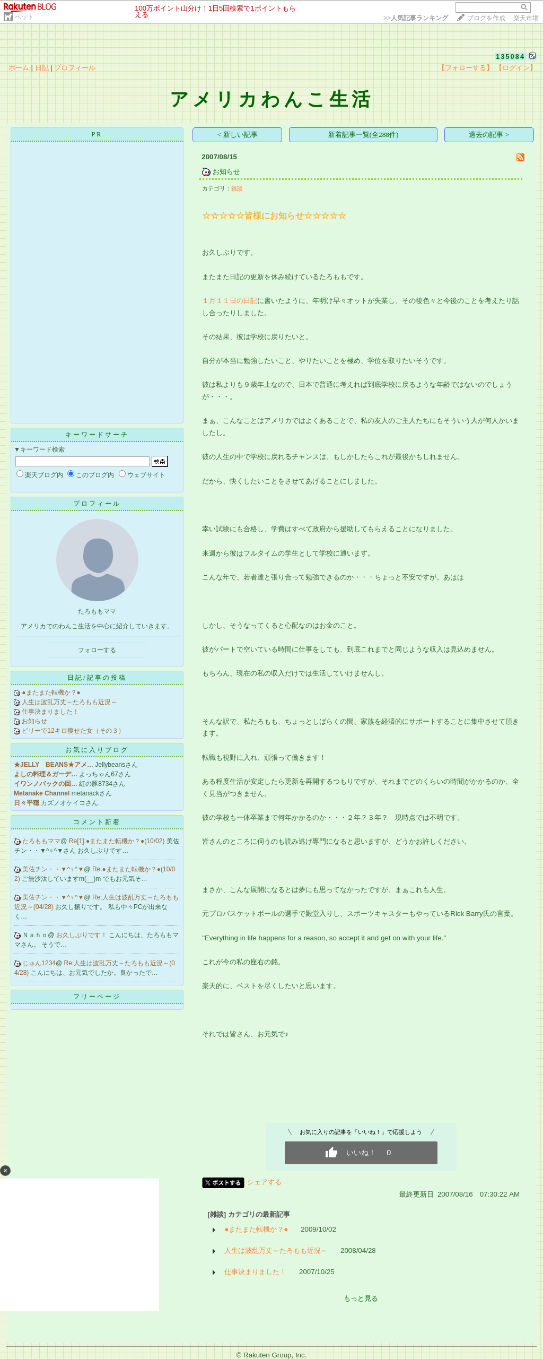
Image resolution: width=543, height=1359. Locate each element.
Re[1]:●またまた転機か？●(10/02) (118, 841)
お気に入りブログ (97, 750)
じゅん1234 (39, 963)
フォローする (97, 650)
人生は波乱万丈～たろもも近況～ (69, 702)
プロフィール (74, 68)
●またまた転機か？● (51, 692)
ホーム (18, 68)
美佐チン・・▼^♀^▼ (53, 869)
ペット (24, 17)
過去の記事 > (489, 135)
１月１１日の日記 (229, 301)
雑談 (237, 188)
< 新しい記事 (237, 135)
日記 (42, 68)
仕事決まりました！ (50, 711)
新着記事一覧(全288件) (363, 135)
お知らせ (34, 721)
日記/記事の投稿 (96, 677)
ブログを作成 (486, 18)
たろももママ (41, 841)
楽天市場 (526, 18)
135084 (510, 56)
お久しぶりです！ (82, 935)
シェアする (264, 1182)
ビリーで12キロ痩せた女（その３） (73, 730)
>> (415, 18)
